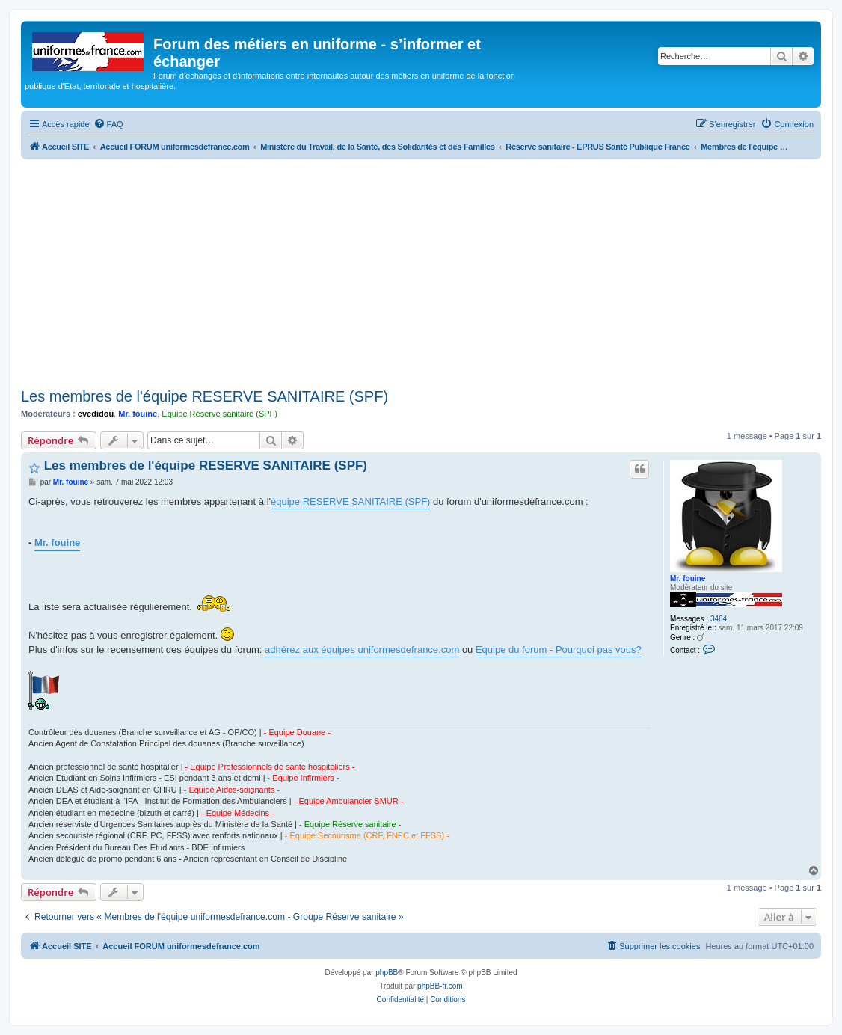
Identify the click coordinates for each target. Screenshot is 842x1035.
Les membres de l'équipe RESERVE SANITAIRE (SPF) (204, 396)
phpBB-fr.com (440, 986)
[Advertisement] (421, 271)
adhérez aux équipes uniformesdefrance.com (362, 649)
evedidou (96, 413)
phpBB (386, 972)
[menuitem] (108, 124)
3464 (718, 619)
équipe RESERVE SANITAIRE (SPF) (350, 501)
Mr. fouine (137, 413)
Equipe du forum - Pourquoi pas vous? (559, 649)
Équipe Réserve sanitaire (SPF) (219, 413)
